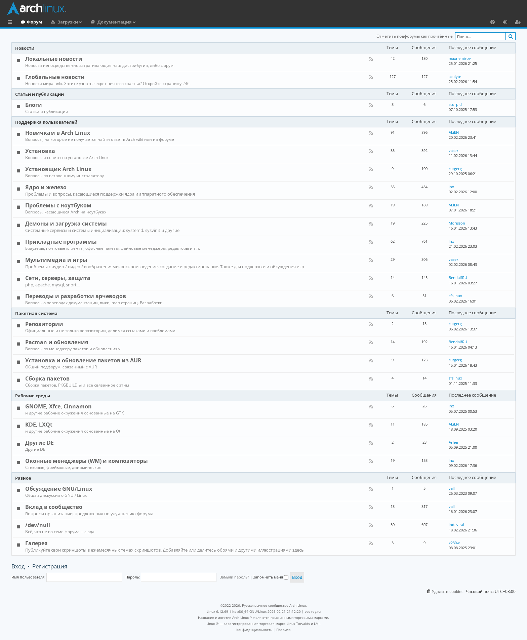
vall (452, 488)
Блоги (33, 105)
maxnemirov (460, 58)
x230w (454, 542)
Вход (18, 566)
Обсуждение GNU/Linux (58, 488)
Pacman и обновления (56, 342)
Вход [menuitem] (507, 23)
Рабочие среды (32, 396)
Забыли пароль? (234, 576)
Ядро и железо (46, 187)
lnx (451, 186)
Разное (23, 478)
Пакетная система (36, 313)
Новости (24, 48)
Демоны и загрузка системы (66, 223)
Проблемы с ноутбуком (58, 205)
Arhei (453, 442)
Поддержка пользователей (46, 122)
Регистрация (49, 566)
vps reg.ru (313, 611)
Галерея (36, 543)
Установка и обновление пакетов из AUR (83, 360)
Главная (30, 22)
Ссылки (11, 23)
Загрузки (95, 22)
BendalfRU (458, 277)
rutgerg (455, 168)
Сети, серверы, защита (57, 278)
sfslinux (455, 295)
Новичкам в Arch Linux (57, 132)
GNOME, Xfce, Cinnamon (58, 406)
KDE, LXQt (38, 424)
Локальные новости (53, 59)
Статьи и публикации (39, 94)
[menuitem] (492, 22)
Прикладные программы (61, 241)
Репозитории (44, 324)
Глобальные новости (55, 77)
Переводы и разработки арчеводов (75, 296)
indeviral (456, 524)
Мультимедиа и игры (56, 260)
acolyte (455, 76)
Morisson (457, 223)
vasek (453, 150)
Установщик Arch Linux (58, 169)
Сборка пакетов (47, 378)
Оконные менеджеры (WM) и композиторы (86, 461)
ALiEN (454, 132)
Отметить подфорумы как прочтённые (414, 36)
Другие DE (39, 442)
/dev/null (37, 525)
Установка (40, 151)
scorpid (455, 104)
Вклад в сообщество (53, 507)
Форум (62, 22)
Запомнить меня (270, 576)
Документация (142, 22)
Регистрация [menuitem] (519, 23)
